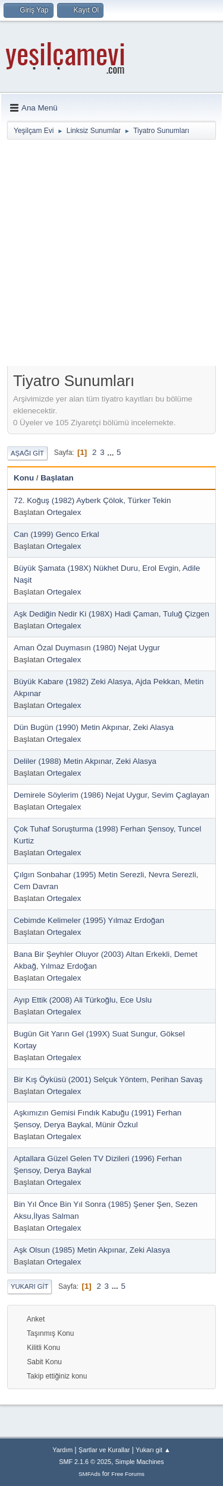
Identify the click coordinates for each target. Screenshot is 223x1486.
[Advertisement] (111, 255)
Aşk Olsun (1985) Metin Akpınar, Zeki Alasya (92, 1249)
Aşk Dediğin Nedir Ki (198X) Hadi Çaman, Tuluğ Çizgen (111, 613)
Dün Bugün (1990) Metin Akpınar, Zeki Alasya (94, 727)
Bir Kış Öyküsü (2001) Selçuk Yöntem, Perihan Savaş (108, 1079)
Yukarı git (29, 1286)
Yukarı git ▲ (153, 1449)
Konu (24, 477)
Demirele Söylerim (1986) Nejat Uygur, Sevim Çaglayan (111, 795)
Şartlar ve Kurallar (104, 1449)
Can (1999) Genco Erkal (56, 534)
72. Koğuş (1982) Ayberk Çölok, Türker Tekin (92, 500)
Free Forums (128, 1474)
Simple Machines (139, 1461)
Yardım (62, 1449)
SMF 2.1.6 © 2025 (85, 1461)
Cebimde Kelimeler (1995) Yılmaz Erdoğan (89, 920)
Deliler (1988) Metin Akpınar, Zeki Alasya (85, 761)
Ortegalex (64, 512)
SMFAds (89, 1474)
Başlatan (57, 477)
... (111, 452)
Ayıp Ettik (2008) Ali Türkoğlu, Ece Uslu (83, 999)
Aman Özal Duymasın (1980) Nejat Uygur (87, 647)
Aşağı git (27, 453)
